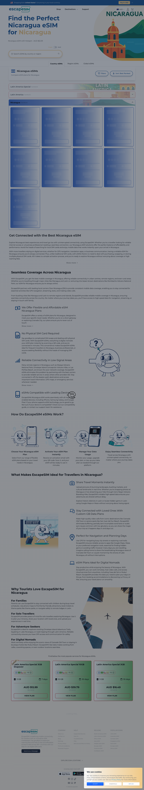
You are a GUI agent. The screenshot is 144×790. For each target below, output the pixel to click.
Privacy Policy (116, 780)
